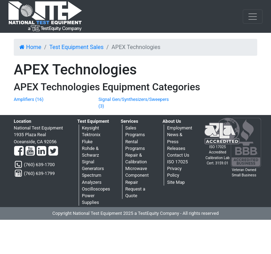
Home (30, 47)
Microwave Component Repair (137, 175)
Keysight (90, 128)
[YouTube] (30, 151)
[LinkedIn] (41, 151)
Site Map (176, 182)
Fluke (87, 141)
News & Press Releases (176, 141)
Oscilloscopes (96, 189)
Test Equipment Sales (76, 47)
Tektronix (91, 134)
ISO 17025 (177, 161)
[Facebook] (19, 151)
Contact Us (178, 155)
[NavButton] (253, 17)
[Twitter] (53, 151)
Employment (179, 128)
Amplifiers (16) (28, 99)
